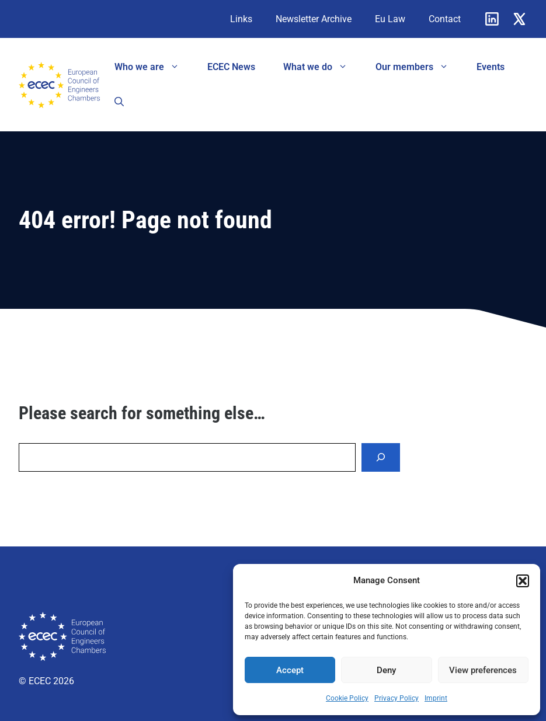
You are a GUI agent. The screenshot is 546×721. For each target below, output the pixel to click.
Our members (418, 67)
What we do (322, 67)
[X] (519, 19)
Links (241, 19)
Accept (290, 670)
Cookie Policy (347, 698)
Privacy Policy (396, 698)
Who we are (153, 67)
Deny (386, 670)
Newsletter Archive (314, 19)
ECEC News (231, 66)
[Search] (380, 457)
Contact (445, 19)
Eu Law (390, 19)
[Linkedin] (492, 19)
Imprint (436, 698)
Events (491, 66)
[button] (522, 581)
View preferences (483, 670)
